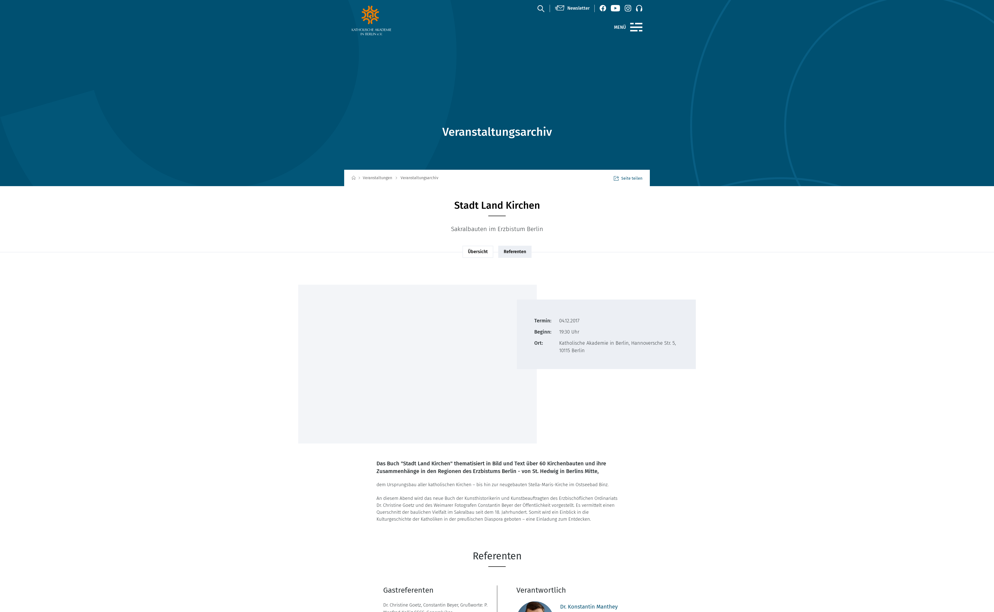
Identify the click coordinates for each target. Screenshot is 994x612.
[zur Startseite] (383, 20)
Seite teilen (628, 178)
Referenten (515, 251)
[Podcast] (639, 8)
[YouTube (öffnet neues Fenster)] (615, 8)
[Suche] (541, 8)
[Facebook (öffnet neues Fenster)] (603, 8)
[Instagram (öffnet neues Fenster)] (628, 8)
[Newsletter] (572, 8)
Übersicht (478, 251)
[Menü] (636, 27)
